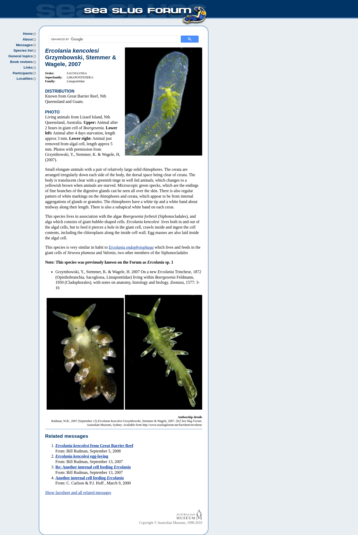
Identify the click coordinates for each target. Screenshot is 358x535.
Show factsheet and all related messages (78, 492)
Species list (23, 50)
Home (28, 34)
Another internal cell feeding (89, 478)
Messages (24, 45)
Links (28, 67)
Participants (23, 73)
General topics (20, 56)
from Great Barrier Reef (94, 445)
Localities (24, 78)
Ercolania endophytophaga (131, 247)
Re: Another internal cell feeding (93, 467)
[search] (112, 39)
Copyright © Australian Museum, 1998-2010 (170, 523)
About (28, 39)
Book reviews (21, 62)
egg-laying (81, 456)
